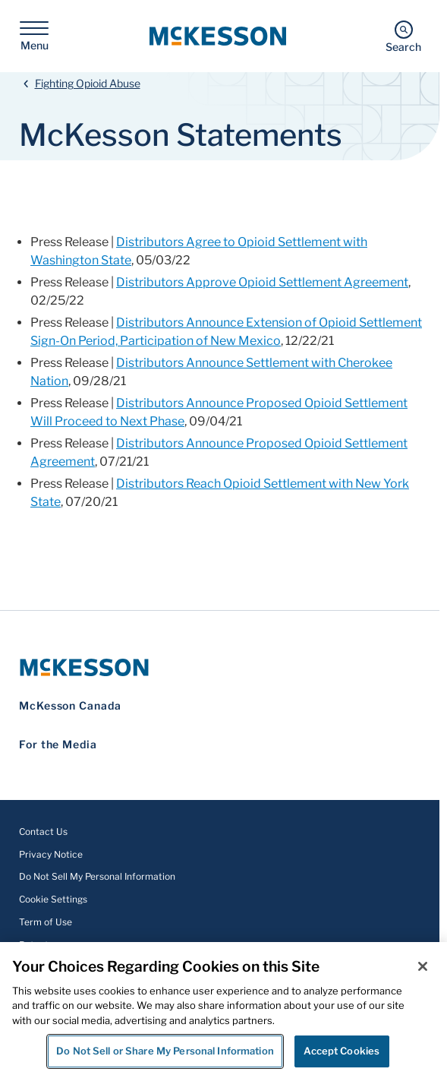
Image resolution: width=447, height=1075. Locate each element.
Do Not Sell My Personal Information (97, 876)
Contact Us (43, 831)
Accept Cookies (341, 1051)
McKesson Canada (70, 705)
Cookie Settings (53, 899)
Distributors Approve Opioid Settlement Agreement (262, 282)
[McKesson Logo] (219, 667)
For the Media (58, 744)
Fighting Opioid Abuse (87, 83)
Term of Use (45, 922)
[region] (223, 1008)
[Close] (422, 966)
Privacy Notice (51, 854)
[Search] (403, 36)
